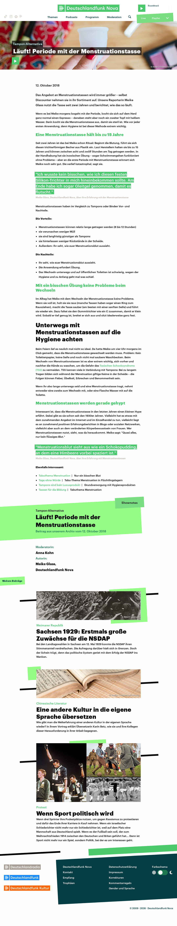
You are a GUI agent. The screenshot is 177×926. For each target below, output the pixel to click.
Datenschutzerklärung (123, 866)
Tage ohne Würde (50, 480)
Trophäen (69, 882)
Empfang (68, 877)
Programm (92, 17)
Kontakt (68, 872)
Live (143, 18)
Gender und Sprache (122, 888)
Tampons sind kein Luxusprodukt (59, 484)
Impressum (116, 872)
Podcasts (71, 17)
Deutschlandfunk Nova (77, 866)
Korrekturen (116, 877)
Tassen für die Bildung (52, 489)
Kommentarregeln (120, 882)
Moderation (114, 17)
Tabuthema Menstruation (54, 475)
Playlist (156, 18)
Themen (52, 17)
